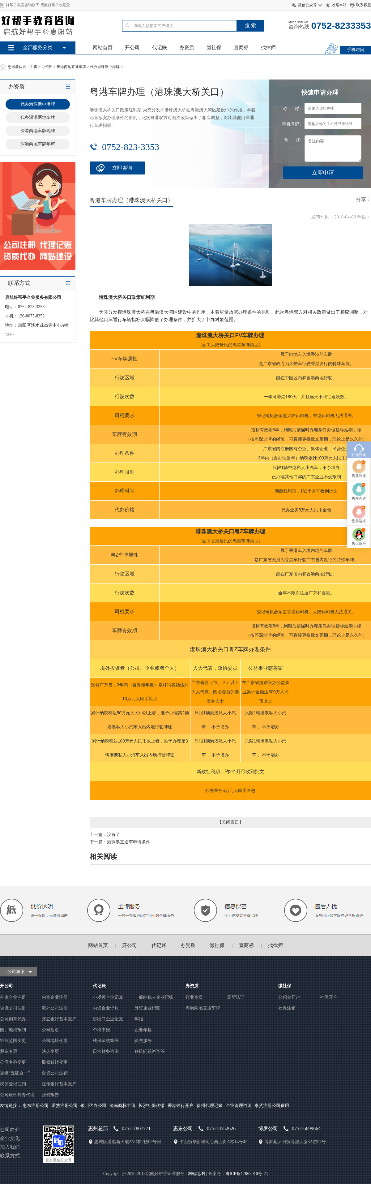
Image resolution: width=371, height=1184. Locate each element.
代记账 (159, 47)
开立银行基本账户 (59, 1019)
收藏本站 (339, 5)
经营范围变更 (13, 1040)
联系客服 (363, 5)
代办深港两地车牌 (37, 117)
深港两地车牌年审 (37, 144)
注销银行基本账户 (59, 1084)
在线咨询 (359, 464)
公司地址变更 (55, 1040)
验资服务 (143, 1040)
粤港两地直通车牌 (71, 67)
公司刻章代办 (13, 1019)
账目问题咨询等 (149, 1051)
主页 (33, 67)
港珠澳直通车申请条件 (128, 842)
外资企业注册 (13, 997)
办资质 (186, 47)
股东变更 (8, 1051)
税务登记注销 (13, 1084)
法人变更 (50, 1051)
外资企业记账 (147, 1008)
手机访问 (355, 49)
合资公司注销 (55, 1073)
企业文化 (10, 1138)
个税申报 (101, 1029)
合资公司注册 (13, 1008)
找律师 (268, 47)
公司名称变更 (13, 1062)
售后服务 (359, 553)
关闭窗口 (230, 822)
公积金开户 (289, 997)
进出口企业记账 (108, 1019)
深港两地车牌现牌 (37, 130)
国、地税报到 (13, 1029)
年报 (138, 1019)
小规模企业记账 (108, 997)
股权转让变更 (55, 1062)
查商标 (241, 47)
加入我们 (10, 1147)
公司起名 (50, 1029)
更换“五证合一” (15, 1073)
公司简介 (10, 1129)
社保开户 (328, 997)
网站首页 (103, 47)
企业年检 (143, 1029)
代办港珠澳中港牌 (105, 67)
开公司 (132, 47)
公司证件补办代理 (17, 1094)
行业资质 (194, 997)
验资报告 (50, 1094)
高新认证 (236, 997)
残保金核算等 (106, 1040)
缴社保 (214, 47)
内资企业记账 (106, 1008)
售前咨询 (359, 485)
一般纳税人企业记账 (153, 997)
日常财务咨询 (106, 1051)
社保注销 (287, 1008)
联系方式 (10, 1155)
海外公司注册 (55, 1008)
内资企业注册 (55, 997)
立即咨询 (122, 167)
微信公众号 (307, 5)
